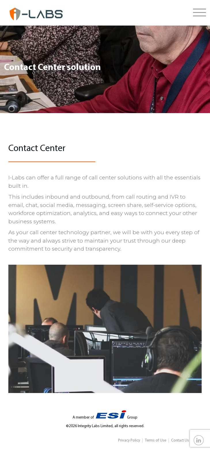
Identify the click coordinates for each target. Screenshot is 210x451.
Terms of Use (155, 440)
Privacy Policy (129, 440)
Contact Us (180, 440)
